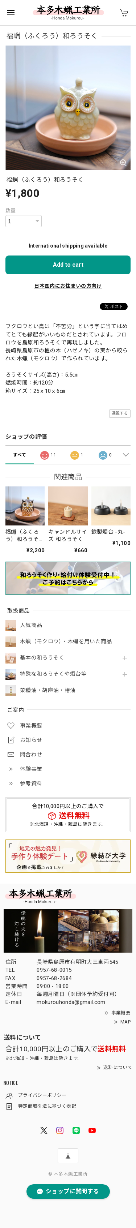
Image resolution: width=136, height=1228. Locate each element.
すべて (19, 455)
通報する (120, 413)
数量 (10, 210)
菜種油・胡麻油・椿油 (47, 690)
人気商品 (31, 625)
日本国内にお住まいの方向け (68, 286)
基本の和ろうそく (42, 658)
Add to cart (68, 264)
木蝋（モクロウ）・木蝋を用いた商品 (66, 642)
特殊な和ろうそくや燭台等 (53, 674)
